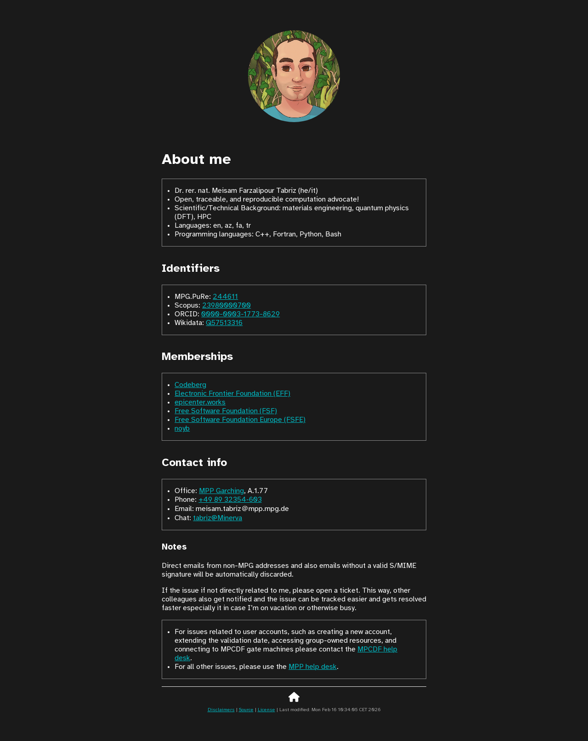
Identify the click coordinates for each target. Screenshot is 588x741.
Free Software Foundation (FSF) (226, 411)
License (266, 710)
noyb (182, 428)
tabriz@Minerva (217, 518)
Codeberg (190, 385)
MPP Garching (221, 491)
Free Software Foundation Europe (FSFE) (240, 420)
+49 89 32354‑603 (229, 500)
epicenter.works (200, 402)
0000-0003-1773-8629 (240, 314)
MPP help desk (312, 667)
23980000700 (226, 305)
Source (246, 710)
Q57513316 (224, 323)
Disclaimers (221, 710)
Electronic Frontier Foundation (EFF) (232, 394)
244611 (225, 297)
